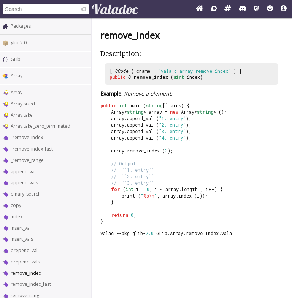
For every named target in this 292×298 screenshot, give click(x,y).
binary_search (26, 194)
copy (16, 205)
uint (178, 77)
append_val (23, 171)
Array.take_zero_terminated (40, 126)
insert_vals (22, 239)
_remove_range (27, 160)
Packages (21, 26)
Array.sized (23, 103)
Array (16, 75)
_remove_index (27, 137)
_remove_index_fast (32, 149)
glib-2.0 (19, 42)
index (16, 216)
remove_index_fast (31, 284)
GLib (16, 59)
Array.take (22, 115)
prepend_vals (25, 262)
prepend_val (24, 250)
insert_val (21, 228)
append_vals (24, 182)
